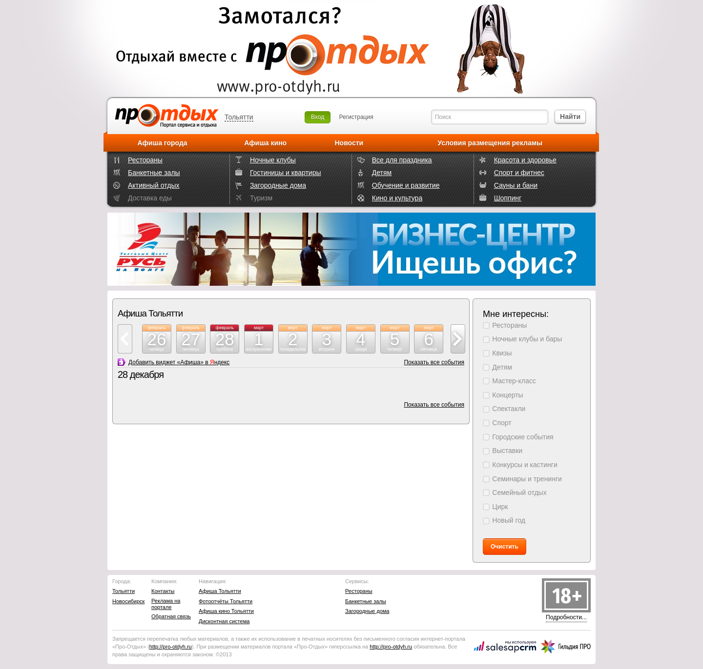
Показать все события (434, 362)
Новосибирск (128, 601)
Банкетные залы (154, 173)
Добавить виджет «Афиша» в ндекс (178, 362)
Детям (382, 173)
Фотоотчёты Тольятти (225, 601)
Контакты (163, 591)
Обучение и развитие (406, 185)
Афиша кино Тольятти (226, 611)
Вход (317, 117)
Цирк (500, 507)
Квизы (502, 353)
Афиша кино (265, 143)
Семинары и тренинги (527, 479)
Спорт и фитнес (519, 173)
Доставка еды (150, 198)
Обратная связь (171, 616)
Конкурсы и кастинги (524, 465)
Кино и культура (397, 198)
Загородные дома (278, 185)
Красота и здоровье (525, 160)
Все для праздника (402, 160)
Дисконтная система (224, 621)
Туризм (261, 198)
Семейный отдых (519, 492)
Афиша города (162, 143)
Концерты (507, 395)
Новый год (508, 520)
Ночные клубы (273, 160)
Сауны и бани (516, 185)
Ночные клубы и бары (527, 339)
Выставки (507, 450)
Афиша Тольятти (220, 591)
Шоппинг (507, 198)
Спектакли (508, 409)
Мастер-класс (514, 381)
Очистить (504, 546)
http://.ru (170, 646)
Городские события (522, 437)
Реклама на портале (165, 604)
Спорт (501, 423)
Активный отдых (153, 185)
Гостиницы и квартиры (285, 173)
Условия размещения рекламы (489, 143)
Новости (348, 143)
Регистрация (356, 117)
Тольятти (239, 117)
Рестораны (145, 160)
